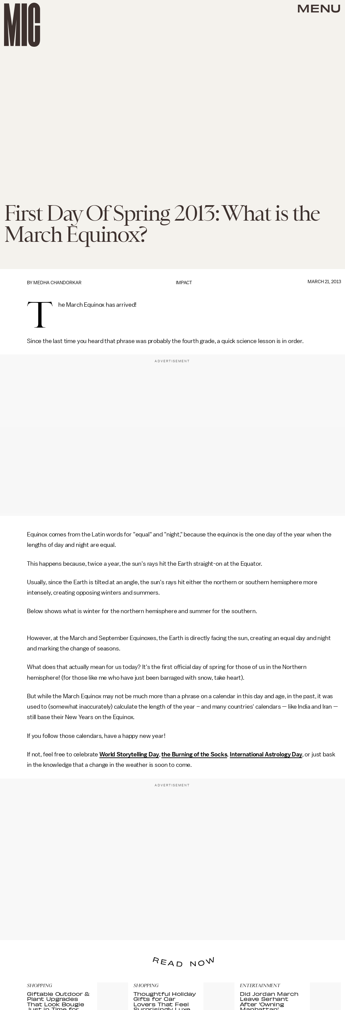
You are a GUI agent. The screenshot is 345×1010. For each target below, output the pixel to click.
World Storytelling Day (129, 754)
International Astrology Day (266, 754)
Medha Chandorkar (57, 282)
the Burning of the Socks (194, 754)
